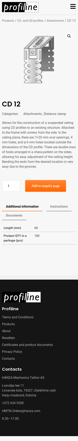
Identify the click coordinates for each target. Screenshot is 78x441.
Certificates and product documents (27, 345)
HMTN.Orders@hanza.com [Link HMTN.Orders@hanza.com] (21, 411)
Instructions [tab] (59, 206)
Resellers (8, 338)
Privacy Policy (12, 352)
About (6, 331)
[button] (69, 36)
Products (8, 21)
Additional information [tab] (22, 206)
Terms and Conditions (17, 317)
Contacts (8, 359)
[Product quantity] (11, 186)
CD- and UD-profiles (30, 21)
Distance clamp (55, 114)
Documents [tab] (14, 215)
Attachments (55, 21)
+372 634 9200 (13, 403)
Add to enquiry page (45, 186)
